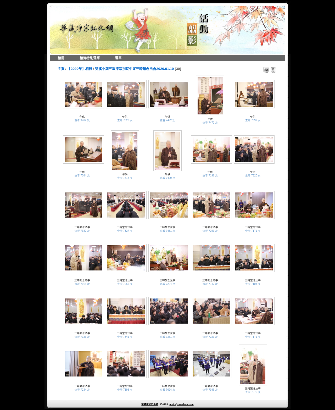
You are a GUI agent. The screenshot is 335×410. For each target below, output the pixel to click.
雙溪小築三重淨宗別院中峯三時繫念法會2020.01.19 (134, 69)
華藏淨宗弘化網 (149, 404)
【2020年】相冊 (79, 69)
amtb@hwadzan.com (181, 404)
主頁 (61, 69)
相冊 (61, 58)
